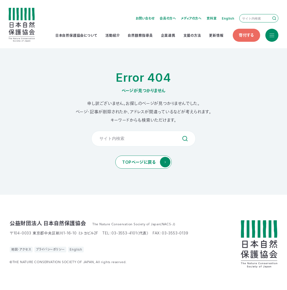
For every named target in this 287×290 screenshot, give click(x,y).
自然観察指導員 (140, 35)
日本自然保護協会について (77, 35)
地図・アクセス (21, 249)
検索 (274, 18)
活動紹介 (112, 35)
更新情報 (216, 35)
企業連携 (168, 35)
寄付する (246, 35)
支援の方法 (192, 35)
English (228, 18)
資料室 (212, 18)
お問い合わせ (145, 18)
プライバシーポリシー (50, 249)
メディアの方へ (191, 18)
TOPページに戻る (139, 162)
